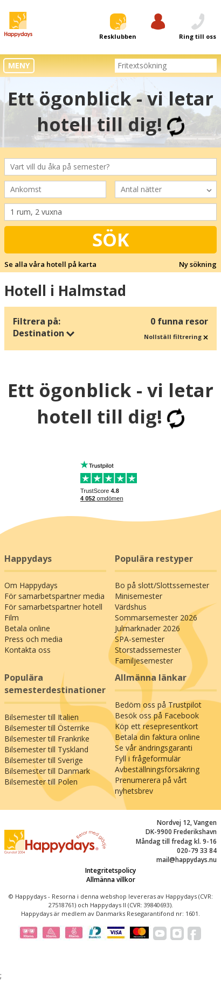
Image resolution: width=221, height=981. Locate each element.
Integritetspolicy (110, 870)
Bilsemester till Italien (41, 717)
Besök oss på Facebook (157, 715)
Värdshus (131, 607)
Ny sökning (198, 264)
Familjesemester (144, 660)
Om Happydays (31, 585)
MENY (19, 65)
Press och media (33, 639)
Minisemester (138, 596)
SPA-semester (139, 639)
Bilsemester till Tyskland (46, 749)
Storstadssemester (148, 650)
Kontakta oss (27, 650)
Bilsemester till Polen (41, 782)
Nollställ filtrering (176, 337)
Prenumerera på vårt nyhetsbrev (151, 785)
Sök (110, 239)
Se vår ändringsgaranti (153, 748)
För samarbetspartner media (54, 596)
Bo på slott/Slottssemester (162, 585)
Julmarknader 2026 (147, 628)
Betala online (27, 628)
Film (11, 617)
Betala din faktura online (157, 737)
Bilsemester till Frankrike (46, 738)
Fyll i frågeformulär (148, 758)
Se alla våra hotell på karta (50, 264)
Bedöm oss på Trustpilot (158, 705)
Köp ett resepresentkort (156, 726)
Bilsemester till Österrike (46, 728)
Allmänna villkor (110, 879)
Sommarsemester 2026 (156, 617)
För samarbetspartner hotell (53, 607)
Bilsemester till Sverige (43, 760)
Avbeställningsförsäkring (157, 769)
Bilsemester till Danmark (47, 771)
